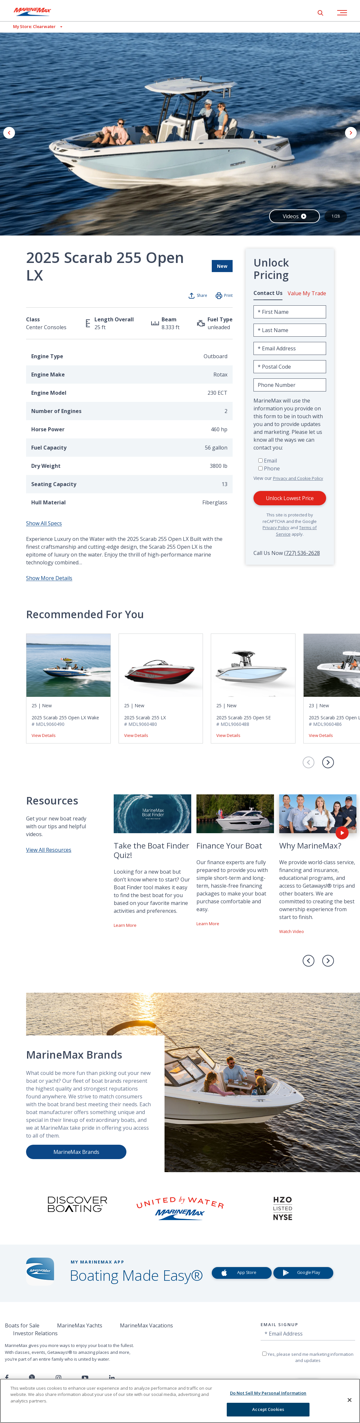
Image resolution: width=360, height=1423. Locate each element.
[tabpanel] (289, 424)
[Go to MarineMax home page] (37, 12)
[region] (180, 1401)
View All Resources (48, 849)
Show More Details (49, 578)
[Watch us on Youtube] (85, 1378)
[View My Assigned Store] (31, 27)
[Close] (349, 1400)
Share (202, 295)
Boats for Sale (22, 1325)
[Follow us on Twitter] (32, 1377)
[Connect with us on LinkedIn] (112, 1378)
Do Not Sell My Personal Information (268, 1393)
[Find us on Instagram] (58, 1378)
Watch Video (291, 931)
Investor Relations (35, 1333)
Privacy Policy (276, 527)
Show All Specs (44, 523)
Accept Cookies (268, 1409)
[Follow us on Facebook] (6, 1378)
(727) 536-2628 (302, 553)
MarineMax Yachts (79, 1325)
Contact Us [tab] (267, 293)
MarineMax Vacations (146, 1325)
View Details (44, 735)
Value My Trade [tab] (307, 293)
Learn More (125, 925)
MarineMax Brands (76, 1151)
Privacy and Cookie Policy (298, 478)
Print (228, 295)
